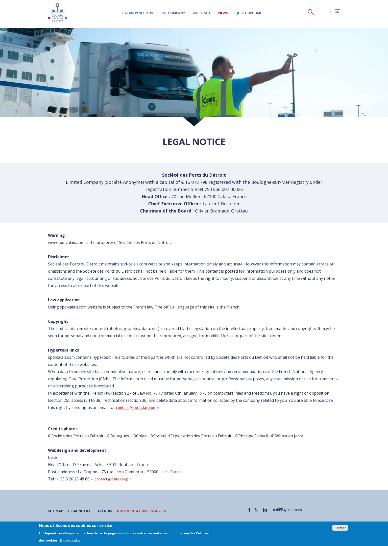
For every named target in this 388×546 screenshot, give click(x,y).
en (337, 13)
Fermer (340, 528)
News (227, 13)
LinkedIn (266, 509)
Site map (56, 510)
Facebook (249, 509)
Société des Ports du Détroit (58, 13)
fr (332, 13)
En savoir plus (70, 540)
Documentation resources (148, 510)
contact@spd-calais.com (139, 407)
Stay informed (296, 509)
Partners (108, 510)
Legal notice (81, 510)
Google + (258, 509)
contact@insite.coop (115, 479)
